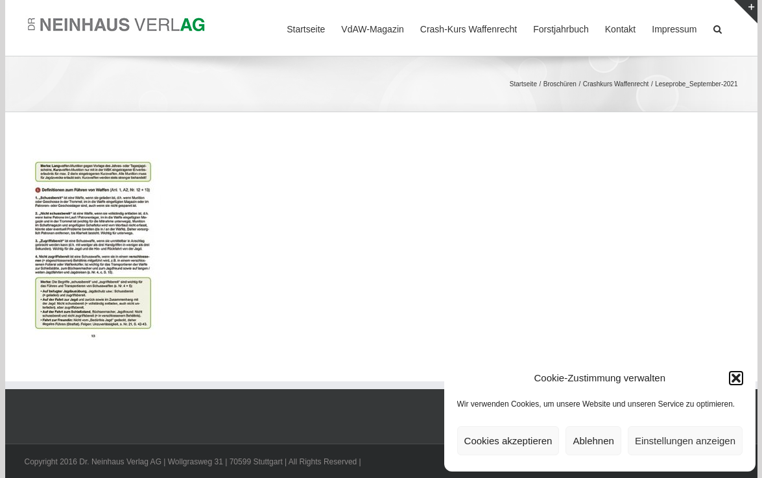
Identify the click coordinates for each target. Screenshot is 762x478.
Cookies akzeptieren (508, 440)
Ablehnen (593, 440)
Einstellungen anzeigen (685, 440)
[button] (736, 378)
